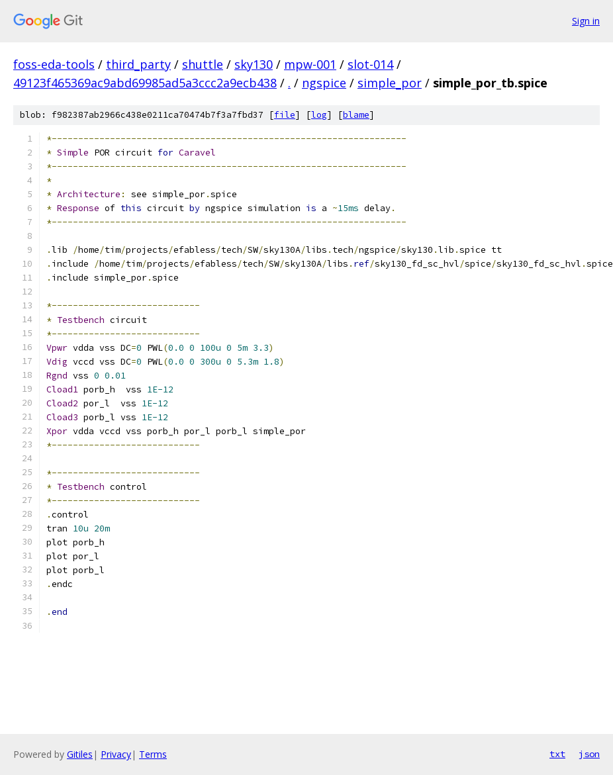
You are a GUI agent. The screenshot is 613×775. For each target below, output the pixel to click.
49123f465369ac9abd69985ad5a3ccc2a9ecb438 (145, 83)
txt (557, 754)
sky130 (253, 64)
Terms (153, 754)
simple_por (389, 83)
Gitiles (80, 754)
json (589, 754)
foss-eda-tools (54, 64)
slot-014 (370, 64)
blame (356, 114)
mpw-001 (310, 64)
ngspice (324, 83)
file (284, 114)
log (319, 114)
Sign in (586, 21)
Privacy (116, 754)
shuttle (202, 64)
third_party (138, 64)
